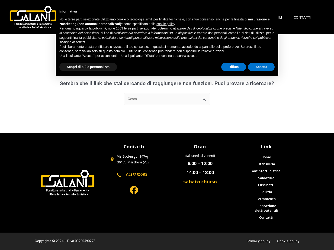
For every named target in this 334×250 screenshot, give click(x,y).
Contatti (302, 17)
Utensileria (266, 164)
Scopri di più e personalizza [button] (88, 67)
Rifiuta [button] (234, 67)
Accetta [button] (261, 67)
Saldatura (266, 178)
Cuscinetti (266, 185)
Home (266, 157)
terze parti (131, 28)
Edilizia (266, 192)
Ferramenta (266, 199)
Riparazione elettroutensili (266, 208)
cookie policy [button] (166, 24)
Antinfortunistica (266, 171)
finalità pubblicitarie (86, 37)
